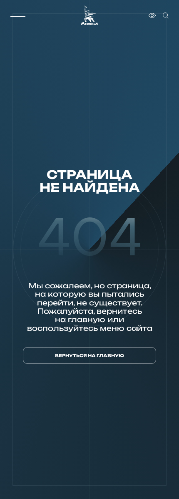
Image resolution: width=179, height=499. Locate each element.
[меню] (18, 15)
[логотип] (89, 15)
